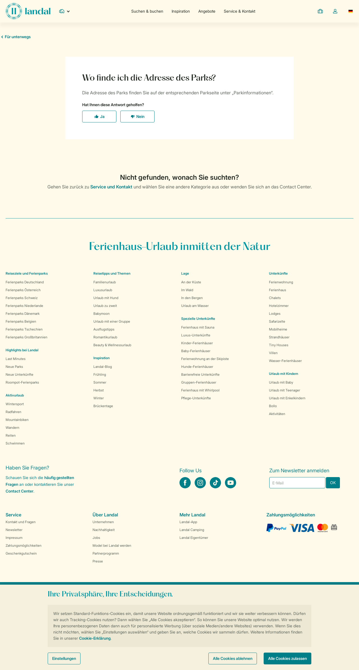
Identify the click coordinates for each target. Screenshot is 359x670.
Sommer (99, 382)
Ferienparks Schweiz (22, 298)
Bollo (273, 406)
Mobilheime (278, 329)
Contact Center (19, 491)
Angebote (206, 11)
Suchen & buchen (147, 11)
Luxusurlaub (102, 290)
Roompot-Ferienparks (22, 382)
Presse (98, 561)
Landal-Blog (102, 366)
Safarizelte (277, 321)
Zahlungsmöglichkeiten (24, 545)
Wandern (12, 427)
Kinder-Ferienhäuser (197, 343)
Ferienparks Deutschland (25, 282)
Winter (98, 398)
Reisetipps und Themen (111, 273)
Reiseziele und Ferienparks (27, 273)
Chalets (275, 298)
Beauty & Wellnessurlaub (112, 345)
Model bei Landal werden (112, 545)
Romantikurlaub (105, 337)
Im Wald (187, 290)
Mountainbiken (17, 420)
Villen (273, 353)
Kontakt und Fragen (21, 522)
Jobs (96, 537)
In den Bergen (192, 298)
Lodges (274, 313)
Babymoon (101, 313)
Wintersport (15, 404)
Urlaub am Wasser (195, 306)
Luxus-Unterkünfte (195, 335)
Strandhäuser (279, 337)
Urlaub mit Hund (105, 298)
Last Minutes (16, 359)
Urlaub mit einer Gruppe (111, 321)
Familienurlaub (104, 282)
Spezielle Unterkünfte (198, 318)
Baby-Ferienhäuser (195, 351)
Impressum (14, 537)
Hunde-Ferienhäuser (197, 366)
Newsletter (14, 530)
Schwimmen (15, 443)
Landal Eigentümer (194, 537)
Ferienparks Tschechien (24, 329)
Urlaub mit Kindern (283, 374)
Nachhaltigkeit (104, 530)
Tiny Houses (278, 345)
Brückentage (103, 406)
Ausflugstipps (103, 329)
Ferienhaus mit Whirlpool (200, 390)
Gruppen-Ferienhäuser (198, 382)
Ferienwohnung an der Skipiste (205, 359)
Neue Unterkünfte (19, 374)
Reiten (11, 435)
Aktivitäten (277, 414)
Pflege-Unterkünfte (196, 398)
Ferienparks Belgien (21, 321)
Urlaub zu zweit (105, 306)
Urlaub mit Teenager (284, 390)
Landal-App (188, 522)
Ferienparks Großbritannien (26, 337)
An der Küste (191, 282)
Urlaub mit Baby (281, 382)
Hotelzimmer (279, 306)
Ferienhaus (277, 290)
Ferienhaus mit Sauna (197, 327)
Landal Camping (192, 530)
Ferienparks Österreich (23, 290)
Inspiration (181, 11)
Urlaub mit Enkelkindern (287, 398)
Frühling (99, 374)
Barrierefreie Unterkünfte (200, 374)
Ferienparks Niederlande (24, 306)
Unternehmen (103, 522)
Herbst (98, 390)
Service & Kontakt (239, 11)
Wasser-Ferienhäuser (285, 361)
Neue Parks (14, 366)
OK (333, 482)
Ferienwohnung (281, 282)
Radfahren (13, 412)
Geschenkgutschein (21, 553)
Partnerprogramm (106, 553)
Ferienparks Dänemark (23, 313)
